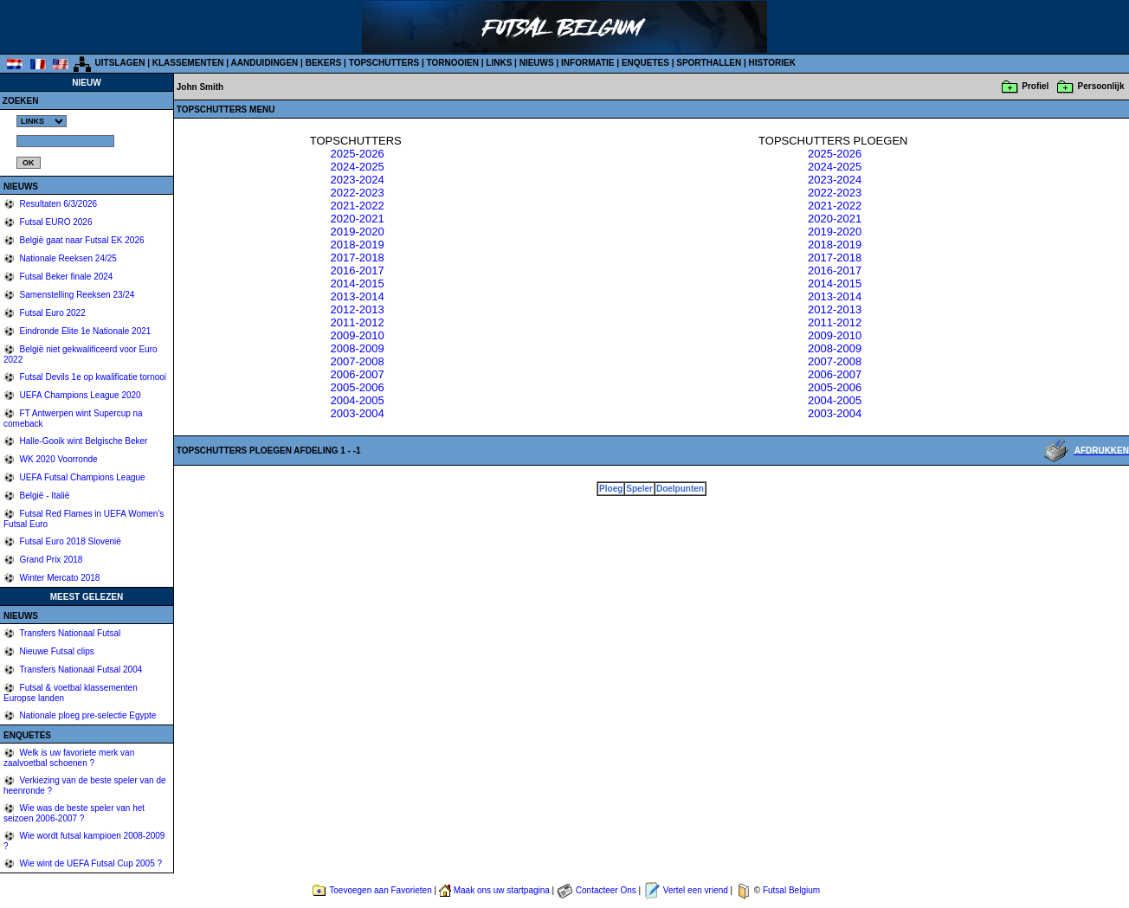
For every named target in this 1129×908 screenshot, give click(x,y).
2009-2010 (357, 335)
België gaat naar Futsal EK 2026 (81, 240)
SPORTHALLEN (708, 63)
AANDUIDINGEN (265, 63)
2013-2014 (357, 296)
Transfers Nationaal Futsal (69, 633)
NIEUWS (536, 63)
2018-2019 (357, 244)
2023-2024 (357, 179)
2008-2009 (357, 348)
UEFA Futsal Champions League (81, 477)
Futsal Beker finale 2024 (65, 276)
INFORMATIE (587, 63)
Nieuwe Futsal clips (55, 651)
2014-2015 (357, 283)
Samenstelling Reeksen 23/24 (76, 294)
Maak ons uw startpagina (502, 890)
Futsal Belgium (791, 890)
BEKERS (324, 63)
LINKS (499, 63)
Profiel (1035, 86)
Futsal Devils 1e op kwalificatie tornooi (91, 377)
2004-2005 (357, 400)
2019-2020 (357, 231)
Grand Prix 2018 (50, 559)
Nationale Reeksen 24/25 (67, 258)
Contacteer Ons (606, 890)
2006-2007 (357, 374)
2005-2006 (357, 387)
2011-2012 (357, 322)
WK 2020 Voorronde (57, 459)
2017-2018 (357, 257)
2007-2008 (357, 361)
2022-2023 (357, 192)
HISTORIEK (772, 63)
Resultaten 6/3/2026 (57, 204)
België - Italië (43, 495)
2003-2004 (357, 413)
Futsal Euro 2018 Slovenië (69, 541)
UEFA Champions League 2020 (79, 395)
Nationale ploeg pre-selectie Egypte (87, 715)
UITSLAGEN (120, 63)
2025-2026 (357, 153)
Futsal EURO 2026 (55, 222)
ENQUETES (645, 63)
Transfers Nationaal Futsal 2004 (80, 669)
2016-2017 (357, 270)
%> (41, 121)
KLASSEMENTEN (188, 63)
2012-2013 (357, 309)
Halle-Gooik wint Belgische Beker (82, 441)
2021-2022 (357, 205)
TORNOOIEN (453, 63)
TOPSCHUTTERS (384, 63)
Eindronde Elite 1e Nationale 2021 (84, 331)
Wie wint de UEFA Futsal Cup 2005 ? (89, 863)
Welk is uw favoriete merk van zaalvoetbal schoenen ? (68, 758)
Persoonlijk (1101, 86)
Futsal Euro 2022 (51, 313)
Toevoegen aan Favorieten (380, 890)
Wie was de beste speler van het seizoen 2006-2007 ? (74, 813)
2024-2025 (357, 166)
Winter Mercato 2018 (58, 578)
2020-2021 (357, 218)
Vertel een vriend (695, 890)
